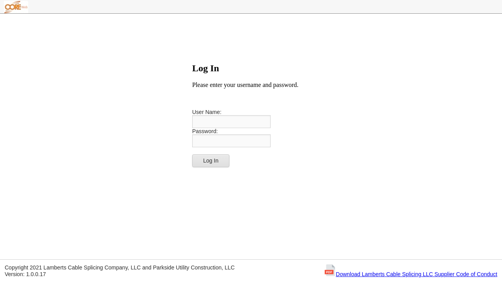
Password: (205, 131)
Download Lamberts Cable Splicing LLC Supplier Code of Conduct (416, 274)
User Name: (207, 112)
